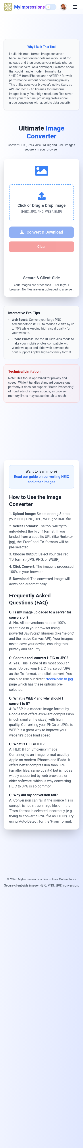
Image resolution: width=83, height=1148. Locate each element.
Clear (41, 247)
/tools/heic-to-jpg (59, 680)
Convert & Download (41, 232)
